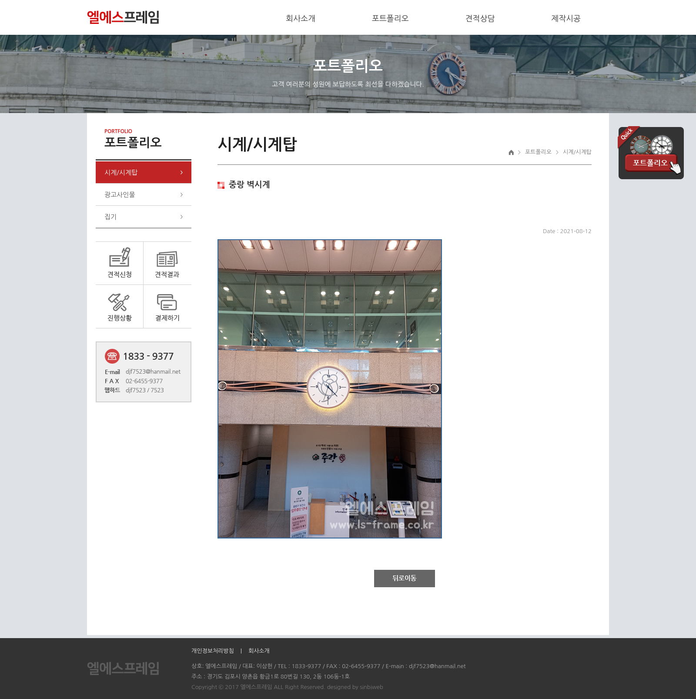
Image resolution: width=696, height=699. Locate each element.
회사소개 (300, 19)
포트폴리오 (390, 19)
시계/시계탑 (120, 172)
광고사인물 (119, 194)
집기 (110, 217)
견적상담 (480, 19)
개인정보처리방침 (212, 651)
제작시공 (566, 19)
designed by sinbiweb (355, 687)
